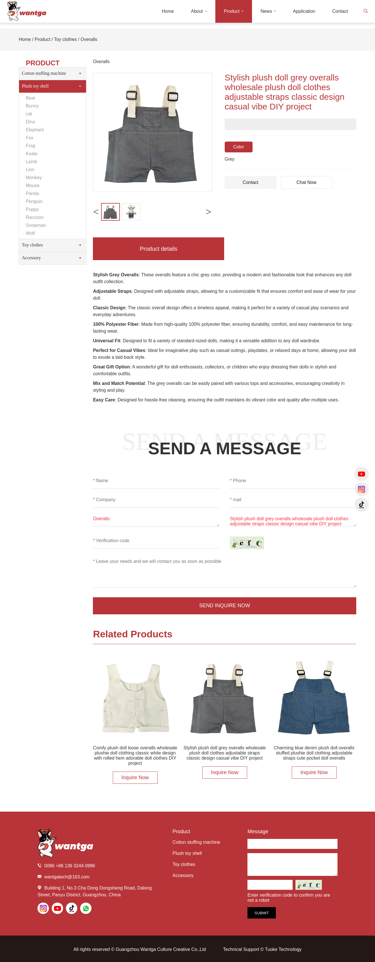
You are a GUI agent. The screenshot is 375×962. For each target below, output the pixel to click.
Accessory (31, 257)
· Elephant (33, 129)
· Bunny (31, 105)
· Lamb (30, 161)
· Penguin (33, 201)
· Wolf (29, 233)
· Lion (28, 169)
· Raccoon (33, 217)
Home (25, 39)
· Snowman (34, 225)
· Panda (31, 193)
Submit (262, 913)
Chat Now (306, 182)
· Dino (29, 121)
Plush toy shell (35, 86)
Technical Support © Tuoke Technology (262, 949)
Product (42, 39)
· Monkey (32, 177)
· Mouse (31, 185)
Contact (250, 182)
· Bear (29, 98)
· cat (27, 113)
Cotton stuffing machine (44, 73)
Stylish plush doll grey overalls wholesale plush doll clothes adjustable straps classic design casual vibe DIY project (293, 521)
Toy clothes (65, 39)
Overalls (89, 39)
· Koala (30, 153)
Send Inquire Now (224, 605)
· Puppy (31, 209)
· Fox (28, 137)
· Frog (29, 145)
